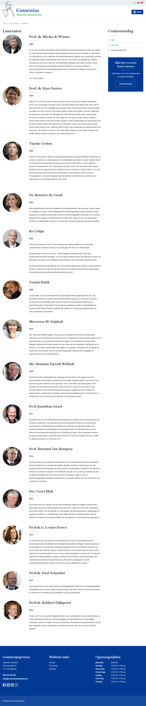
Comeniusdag (14, 23)
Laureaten (115, 45)
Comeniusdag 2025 (118, 50)
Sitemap (52, 669)
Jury (112, 40)
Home (5, 23)
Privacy (52, 662)
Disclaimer (53, 666)
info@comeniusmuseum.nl (15, 679)
